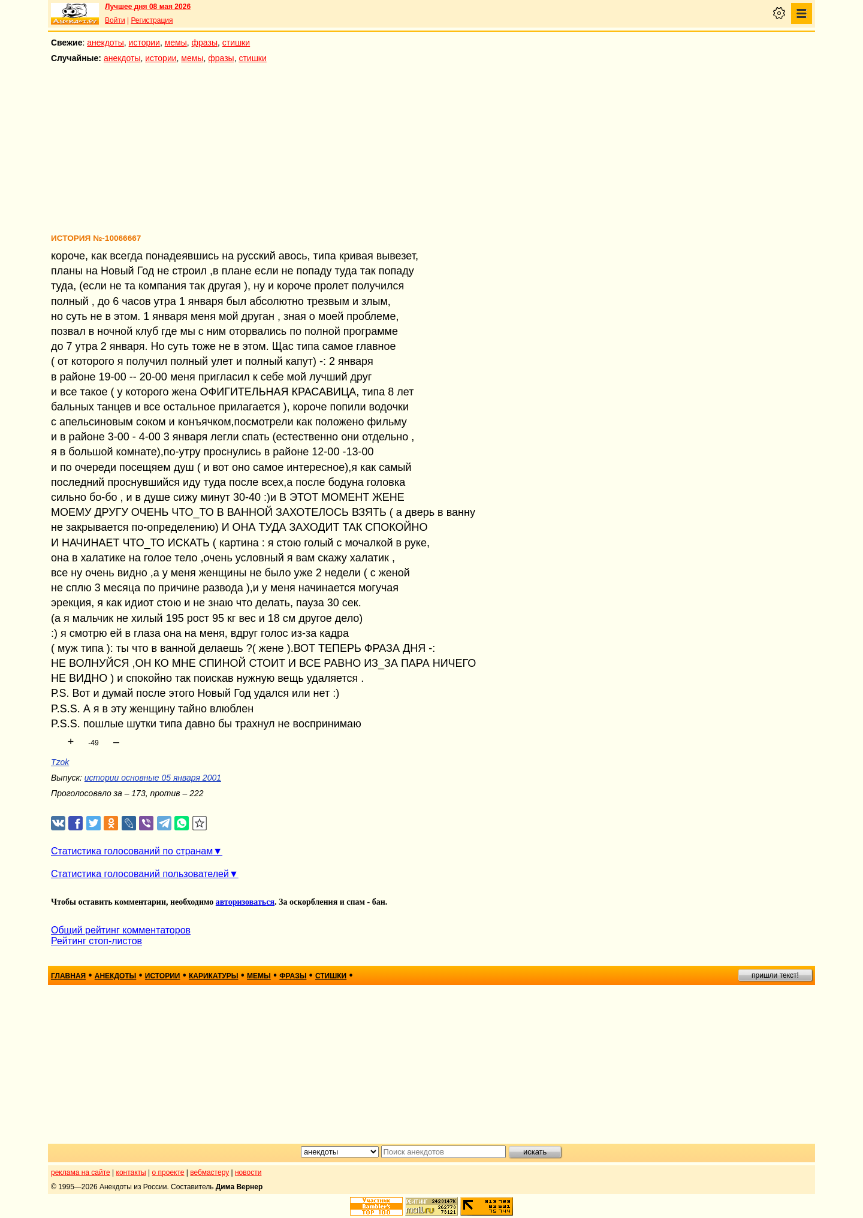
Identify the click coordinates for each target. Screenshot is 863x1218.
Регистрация (152, 20)
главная (68, 976)
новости (248, 1172)
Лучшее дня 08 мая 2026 (148, 6)
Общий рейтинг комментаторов (121, 930)
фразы (205, 42)
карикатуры (214, 976)
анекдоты (105, 42)
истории (144, 42)
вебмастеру (209, 1172)
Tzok (60, 762)
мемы (176, 42)
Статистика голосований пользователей (140, 874)
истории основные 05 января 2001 (153, 777)
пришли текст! (775, 975)
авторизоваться (245, 901)
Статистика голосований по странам (132, 851)
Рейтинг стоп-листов (96, 941)
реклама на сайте (80, 1172)
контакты (131, 1172)
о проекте (168, 1172)
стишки (236, 42)
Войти (115, 20)
